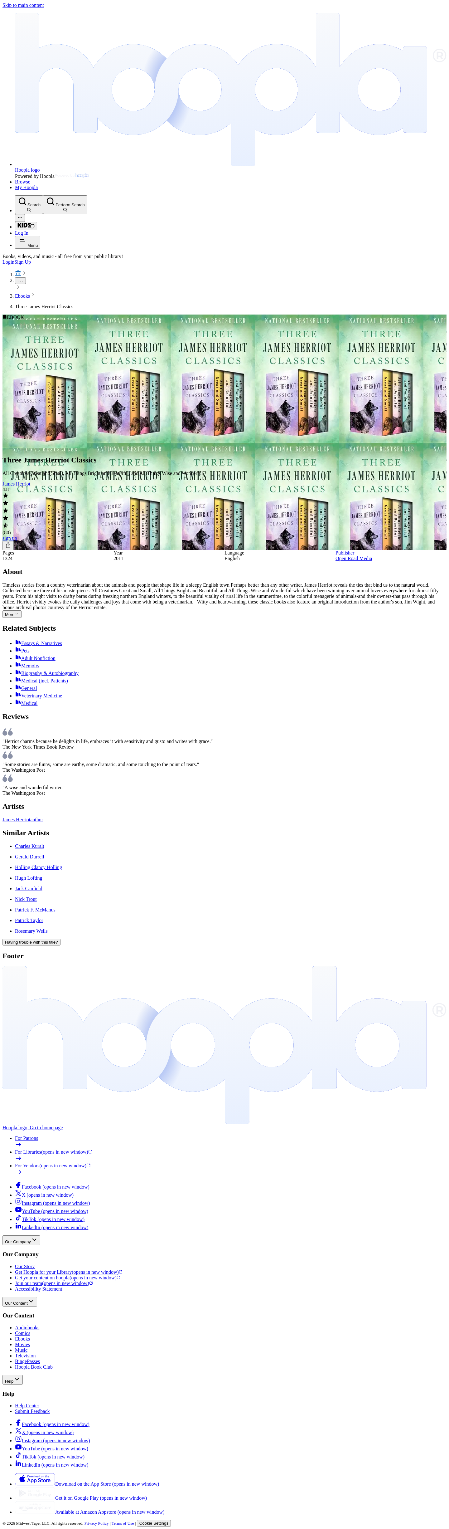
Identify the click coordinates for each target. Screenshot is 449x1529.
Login (8, 262)
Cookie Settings (153, 1523)
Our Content (20, 1302)
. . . (20, 280)
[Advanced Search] (20, 218)
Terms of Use (123, 1523)
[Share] (8, 545)
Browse (22, 181)
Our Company (21, 1240)
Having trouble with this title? (31, 942)
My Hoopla (26, 187)
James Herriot (16, 483)
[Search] (29, 204)
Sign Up (22, 262)
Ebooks (22, 296)
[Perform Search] (65, 204)
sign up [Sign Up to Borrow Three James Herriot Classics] (9, 538)
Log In (21, 233)
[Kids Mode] (26, 226)
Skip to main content (23, 5)
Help (12, 1380)
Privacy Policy (96, 1523)
